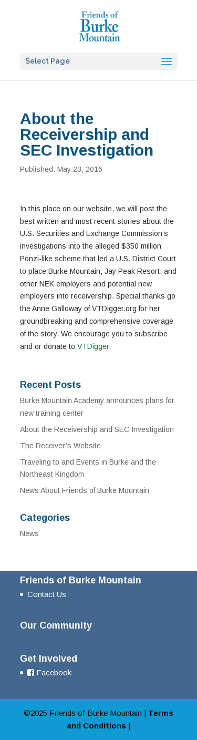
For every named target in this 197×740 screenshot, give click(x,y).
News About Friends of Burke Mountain (84, 490)
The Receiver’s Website (60, 445)
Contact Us (46, 594)
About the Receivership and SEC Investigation (97, 429)
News (29, 533)
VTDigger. (94, 346)
